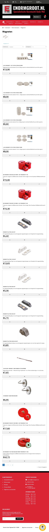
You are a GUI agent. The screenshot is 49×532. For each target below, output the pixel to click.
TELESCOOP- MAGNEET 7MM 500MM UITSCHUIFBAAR (14, 368)
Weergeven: (28, 46)
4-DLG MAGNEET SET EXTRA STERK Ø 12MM (12, 147)
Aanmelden (19, 518)
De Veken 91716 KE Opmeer (30, 487)
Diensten (37, 17)
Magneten (23, 27)
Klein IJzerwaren (15, 27)
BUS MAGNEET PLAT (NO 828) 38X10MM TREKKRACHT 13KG (15, 451)
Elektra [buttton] (18, 21)
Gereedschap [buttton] (25, 21)
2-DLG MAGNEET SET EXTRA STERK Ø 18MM (12, 92)
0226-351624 (30, 482)
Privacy (36, 527)
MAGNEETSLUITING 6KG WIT (9, 286)
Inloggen (38, 1)
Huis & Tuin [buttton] (33, 21)
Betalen (5, 484)
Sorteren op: (5, 46)
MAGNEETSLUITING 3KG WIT (9, 314)
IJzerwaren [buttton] (40, 21)
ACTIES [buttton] (26, 23)
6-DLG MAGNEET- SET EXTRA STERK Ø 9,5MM (13, 65)
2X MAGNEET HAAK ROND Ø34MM (10, 396)
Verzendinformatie (7, 480)
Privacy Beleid (6, 487)
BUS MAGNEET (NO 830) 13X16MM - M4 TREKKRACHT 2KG (15, 203)
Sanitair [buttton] (11, 23)
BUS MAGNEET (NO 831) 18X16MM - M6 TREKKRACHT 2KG (15, 423)
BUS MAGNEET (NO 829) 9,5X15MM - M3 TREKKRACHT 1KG (15, 174)
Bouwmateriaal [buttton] (10, 21)
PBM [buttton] (5, 23)
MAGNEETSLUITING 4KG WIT (9, 232)
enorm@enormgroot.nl (32, 479)
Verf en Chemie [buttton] (18, 23)
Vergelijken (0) (6, 43)
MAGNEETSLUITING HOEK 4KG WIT (10, 341)
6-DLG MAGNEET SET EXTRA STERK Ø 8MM (12, 120)
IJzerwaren (7, 27)
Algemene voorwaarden (9, 489)
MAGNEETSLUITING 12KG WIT (9, 259)
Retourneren (6, 482)
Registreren (38, 2)
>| (12, 465)
